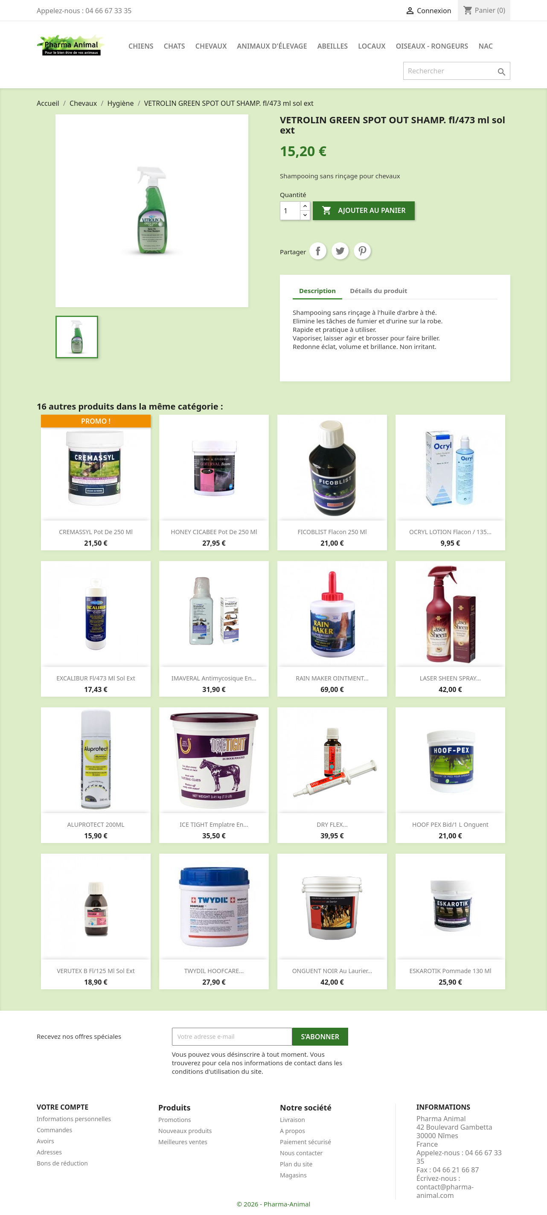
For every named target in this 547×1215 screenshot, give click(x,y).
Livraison (292, 1120)
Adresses (49, 1152)
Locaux (371, 46)
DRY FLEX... (332, 824)
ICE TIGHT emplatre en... (214, 824)
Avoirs (45, 1141)
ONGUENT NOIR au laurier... (332, 971)
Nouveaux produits (185, 1131)
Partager (317, 250)
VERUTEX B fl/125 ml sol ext (96, 971)
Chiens (141, 46)
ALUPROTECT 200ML (96, 824)
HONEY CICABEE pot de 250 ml (214, 532)
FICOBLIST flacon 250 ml (332, 532)
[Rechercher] (456, 71)
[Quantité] (290, 210)
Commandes (54, 1130)
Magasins (293, 1175)
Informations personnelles (74, 1119)
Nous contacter (301, 1153)
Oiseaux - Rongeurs (432, 46)
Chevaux (211, 46)
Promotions (174, 1120)
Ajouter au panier (363, 210)
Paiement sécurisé (305, 1142)
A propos (292, 1131)
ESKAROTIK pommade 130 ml (450, 971)
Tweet (340, 250)
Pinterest (362, 250)
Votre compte (62, 1107)
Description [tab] (317, 290)
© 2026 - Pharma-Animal (274, 1204)
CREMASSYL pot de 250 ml (96, 532)
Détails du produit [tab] (378, 290)
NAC (486, 46)
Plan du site (296, 1164)
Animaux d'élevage (272, 46)
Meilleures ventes (182, 1142)
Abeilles (332, 46)
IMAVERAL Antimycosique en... (214, 678)
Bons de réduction (62, 1163)
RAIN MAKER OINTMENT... (332, 678)
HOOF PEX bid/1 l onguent (450, 824)
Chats (174, 46)
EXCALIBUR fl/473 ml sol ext (95, 678)
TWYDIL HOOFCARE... (214, 971)
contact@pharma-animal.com (445, 1191)
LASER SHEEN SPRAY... (450, 678)
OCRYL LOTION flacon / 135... (450, 532)
